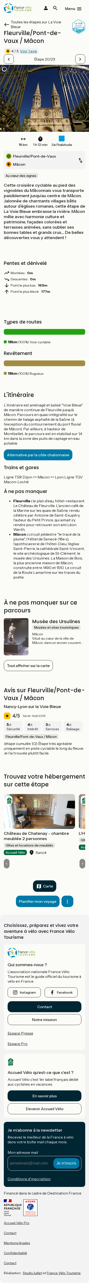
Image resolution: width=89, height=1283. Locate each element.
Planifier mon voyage (37, 901)
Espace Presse (20, 1033)
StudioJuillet (32, 1273)
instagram (28, 992)
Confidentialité (15, 1253)
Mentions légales (17, 1243)
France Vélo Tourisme (64, 1273)
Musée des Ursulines (56, 621)
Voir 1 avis (28, 51)
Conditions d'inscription (29, 1178)
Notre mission (44, 1019)
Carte (48, 886)
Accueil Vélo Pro (16, 1223)
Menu (70, 8)
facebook (65, 992)
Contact (44, 1006)
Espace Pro (18, 1043)
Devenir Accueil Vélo (44, 1108)
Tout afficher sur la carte (28, 665)
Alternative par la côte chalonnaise (38, 454)
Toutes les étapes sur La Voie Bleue (36, 24)
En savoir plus (45, 1095)
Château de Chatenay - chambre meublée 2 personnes (36, 836)
